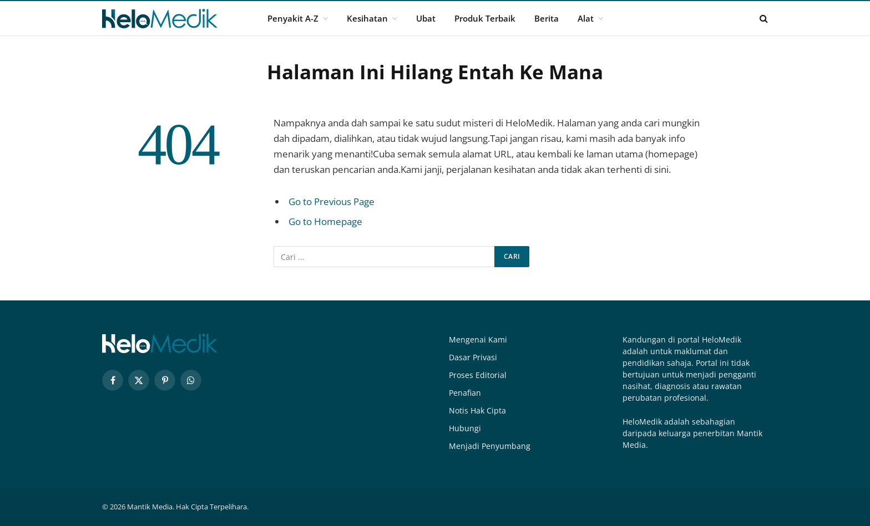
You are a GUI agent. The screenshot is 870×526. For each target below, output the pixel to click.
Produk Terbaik (484, 18)
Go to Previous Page (332, 201)
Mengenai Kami (478, 339)
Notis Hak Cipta (477, 410)
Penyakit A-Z (292, 18)
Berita (546, 18)
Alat (586, 18)
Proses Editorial (478, 375)
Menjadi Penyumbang (489, 446)
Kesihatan (367, 18)
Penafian (465, 392)
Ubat (426, 18)
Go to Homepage (325, 221)
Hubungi (465, 428)
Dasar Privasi (473, 357)
